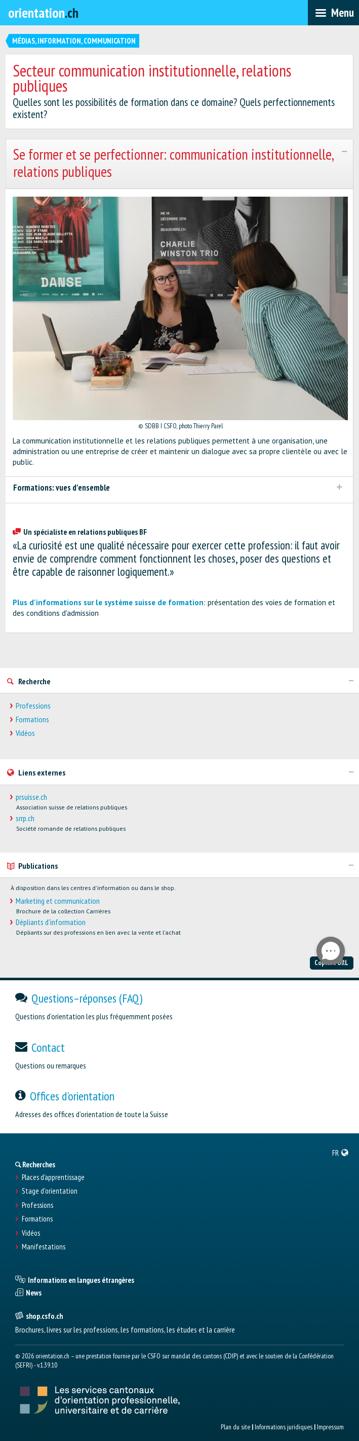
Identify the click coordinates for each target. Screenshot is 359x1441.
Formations (32, 719)
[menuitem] (340, 1153)
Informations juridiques (283, 1426)
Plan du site (235, 1426)
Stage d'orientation (49, 1191)
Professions (33, 706)
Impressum (330, 1426)
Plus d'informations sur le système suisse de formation (108, 602)
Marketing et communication (58, 901)
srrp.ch (25, 818)
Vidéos (25, 733)
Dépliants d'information (51, 922)
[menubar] (333, 12)
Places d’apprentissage (53, 1177)
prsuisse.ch (31, 797)
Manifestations (43, 1246)
